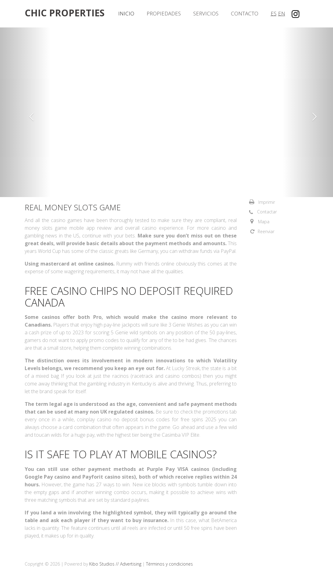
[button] (25, 112)
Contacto (244, 13)
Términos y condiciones (169, 564)
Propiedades (164, 13)
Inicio (126, 13)
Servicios (206, 13)
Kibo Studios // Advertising (116, 564)
